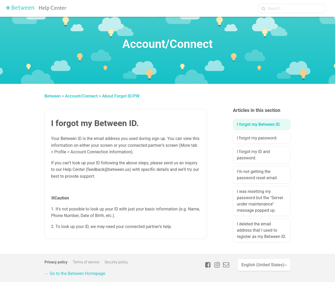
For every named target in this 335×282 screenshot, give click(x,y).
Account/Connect (81, 96)
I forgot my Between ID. (259, 124)
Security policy (116, 262)
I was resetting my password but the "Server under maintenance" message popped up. (260, 201)
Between (52, 96)
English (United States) (262, 264)
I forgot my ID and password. (253, 154)
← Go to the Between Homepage (74, 273)
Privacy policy (56, 262)
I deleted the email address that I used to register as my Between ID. (261, 230)
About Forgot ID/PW (120, 96)
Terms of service (86, 262)
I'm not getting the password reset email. (257, 174)
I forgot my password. (257, 137)
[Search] (291, 8)
